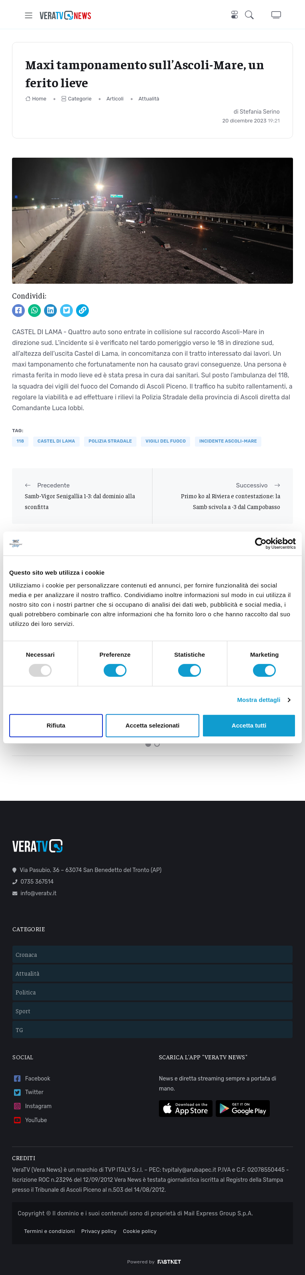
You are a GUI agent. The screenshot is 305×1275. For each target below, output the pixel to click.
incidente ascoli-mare (228, 441)
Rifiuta (55, 725)
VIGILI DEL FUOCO (165, 441)
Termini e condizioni (49, 1231)
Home (35, 99)
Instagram (32, 1106)
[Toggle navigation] (28, 15)
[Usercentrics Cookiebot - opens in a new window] (261, 543)
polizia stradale (110, 441)
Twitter (27, 1092)
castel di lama (56, 441)
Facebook (31, 1078)
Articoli (115, 99)
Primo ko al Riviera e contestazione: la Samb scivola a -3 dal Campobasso (230, 501)
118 (20, 441)
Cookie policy (140, 1231)
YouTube (29, 1120)
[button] (252, 15)
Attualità (148, 99)
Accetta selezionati (152, 725)
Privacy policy (98, 1231)
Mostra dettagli (258, 699)
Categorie (76, 99)
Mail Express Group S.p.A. (218, 1213)
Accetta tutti (249, 725)
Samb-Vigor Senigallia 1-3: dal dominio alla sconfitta (80, 501)
